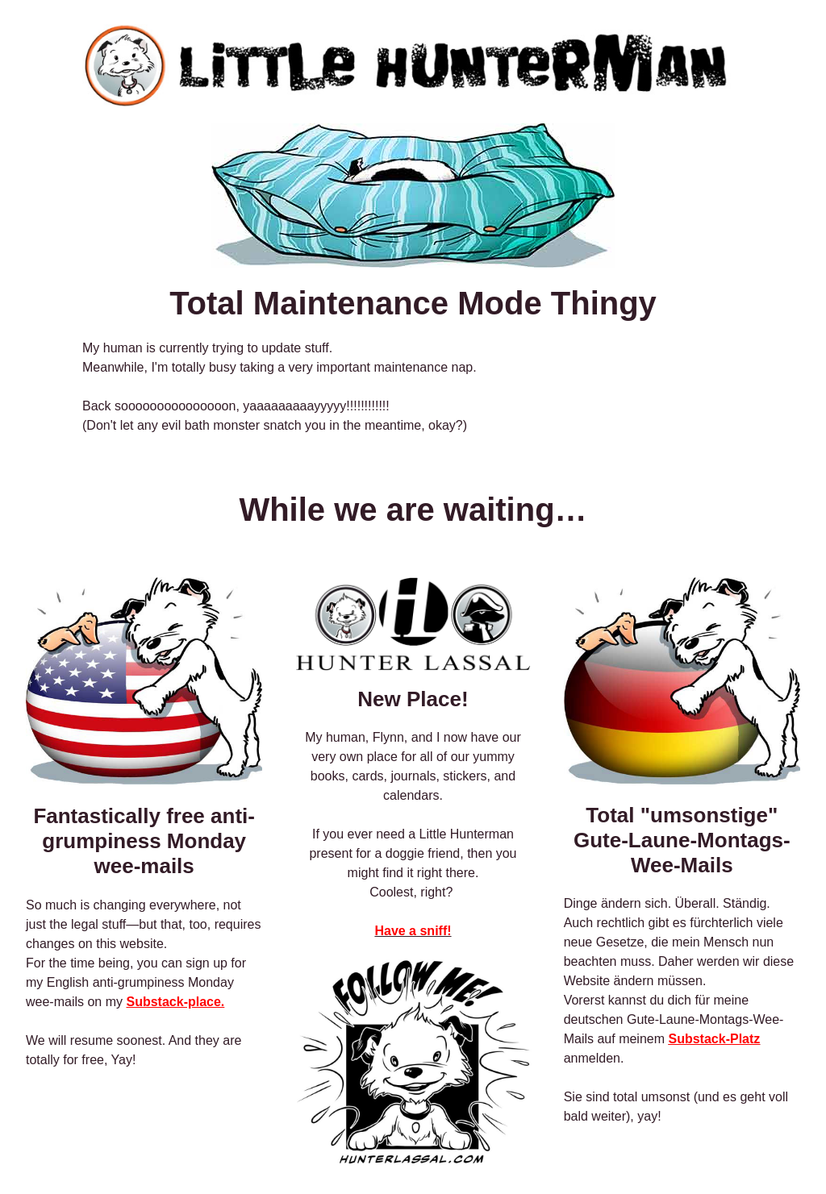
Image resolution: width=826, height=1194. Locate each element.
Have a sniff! (412, 931)
